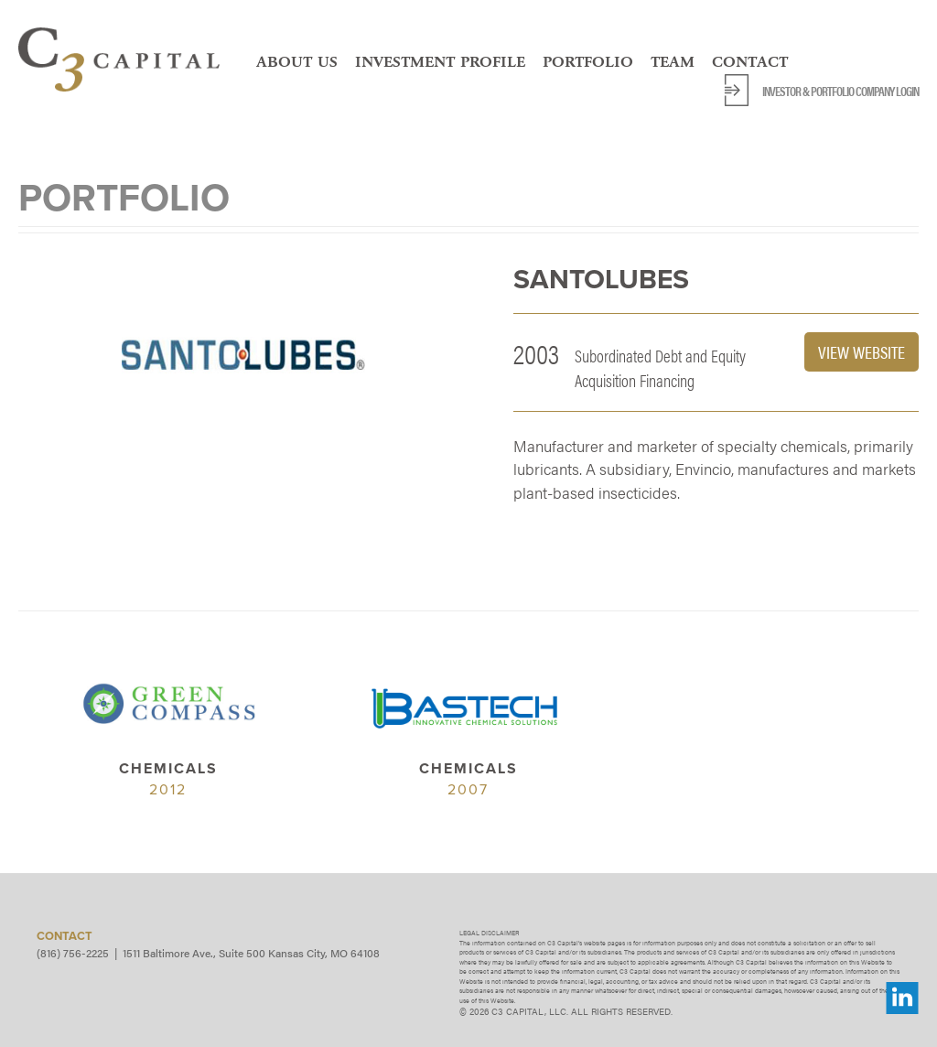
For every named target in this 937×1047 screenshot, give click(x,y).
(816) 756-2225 (73, 952)
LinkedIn (902, 998)
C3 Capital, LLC (119, 59)
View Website (861, 352)
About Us (297, 61)
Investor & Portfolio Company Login (840, 90)
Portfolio (588, 61)
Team (673, 61)
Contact (750, 61)
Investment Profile (440, 61)
